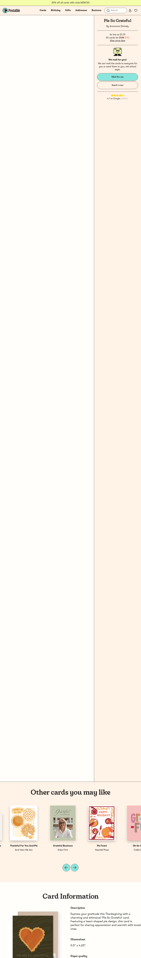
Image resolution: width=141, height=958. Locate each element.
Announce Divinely (119, 26)
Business (96, 10)
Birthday (55, 10)
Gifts (68, 10)
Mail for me (117, 77)
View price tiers (117, 41)
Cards (43, 10)
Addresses (81, 10)
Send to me (117, 85)
